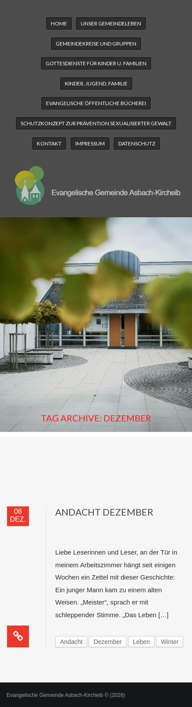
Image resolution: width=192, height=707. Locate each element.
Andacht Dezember (104, 511)
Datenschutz (136, 143)
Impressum (90, 143)
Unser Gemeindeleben (111, 23)
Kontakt (49, 143)
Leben (141, 641)
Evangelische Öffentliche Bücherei (96, 103)
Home (59, 23)
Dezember (107, 641)
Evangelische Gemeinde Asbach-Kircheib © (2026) (66, 695)
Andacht (71, 641)
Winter (169, 641)
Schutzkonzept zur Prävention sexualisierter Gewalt (96, 123)
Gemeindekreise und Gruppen (96, 43)
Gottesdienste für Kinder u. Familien (96, 63)
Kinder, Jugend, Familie (96, 83)
